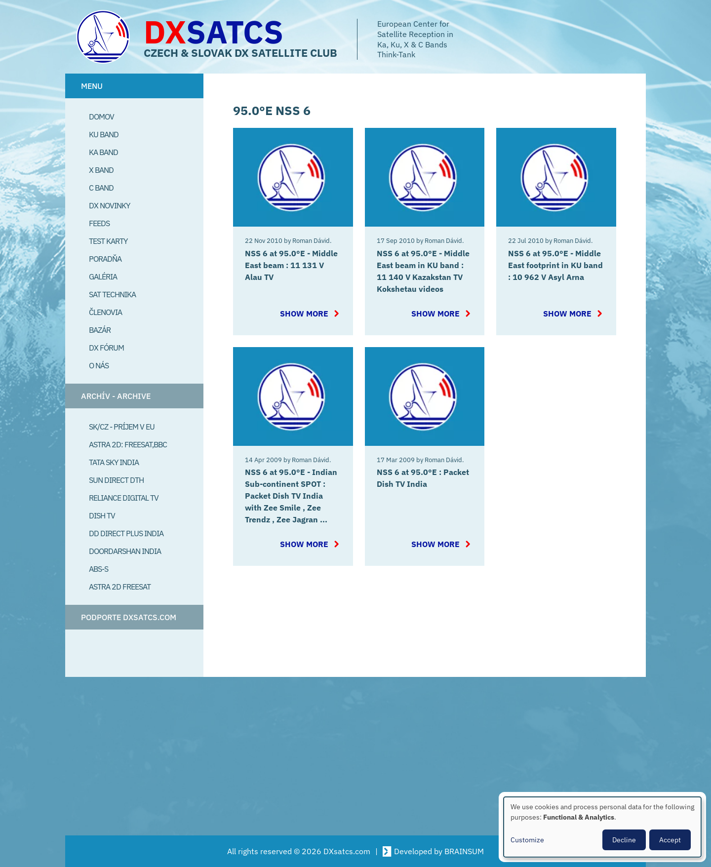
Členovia (105, 312)
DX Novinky (109, 205)
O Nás (99, 365)
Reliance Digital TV (123, 498)
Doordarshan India (125, 551)
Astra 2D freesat (120, 586)
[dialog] (602, 827)
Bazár (100, 330)
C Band (101, 188)
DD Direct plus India (126, 533)
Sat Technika (112, 294)
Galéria (103, 276)
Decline (624, 839)
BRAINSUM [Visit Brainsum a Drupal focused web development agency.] (464, 851)
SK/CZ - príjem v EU (122, 427)
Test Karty (108, 241)
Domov (101, 116)
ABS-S (98, 569)
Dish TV (102, 515)
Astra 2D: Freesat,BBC (128, 444)
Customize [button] (527, 839)
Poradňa (105, 259)
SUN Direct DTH (116, 480)
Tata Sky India (114, 462)
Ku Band (103, 134)
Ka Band (103, 152)
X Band (101, 170)
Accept (670, 839)
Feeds (99, 223)
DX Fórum (106, 348)
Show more (304, 313)
